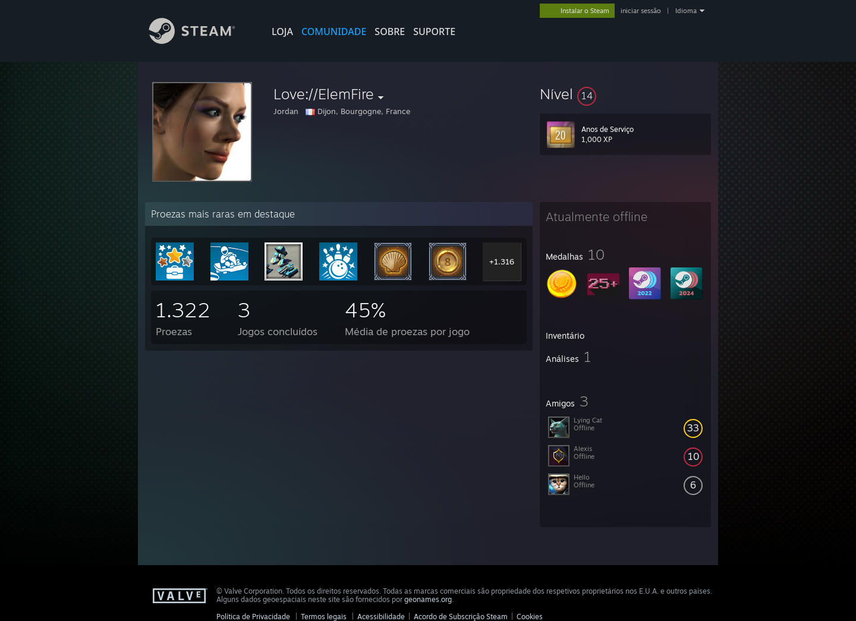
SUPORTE (434, 31)
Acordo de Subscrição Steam (461, 616)
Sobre (389, 31)
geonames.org (428, 599)
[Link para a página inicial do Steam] (201, 41)
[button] (625, 94)
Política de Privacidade (253, 616)
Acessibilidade (381, 616)
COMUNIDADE (333, 31)
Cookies (530, 616)
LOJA (282, 31)
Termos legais (324, 616)
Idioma (686, 11)
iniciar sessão (641, 11)
